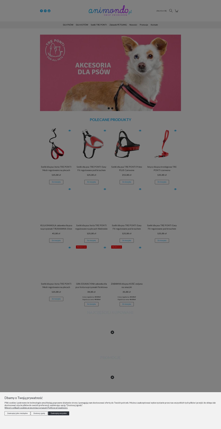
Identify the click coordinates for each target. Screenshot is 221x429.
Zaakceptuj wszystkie (59, 413)
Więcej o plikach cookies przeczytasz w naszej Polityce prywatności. (36, 407)
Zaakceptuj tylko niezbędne (17, 413)
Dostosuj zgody (39, 413)
